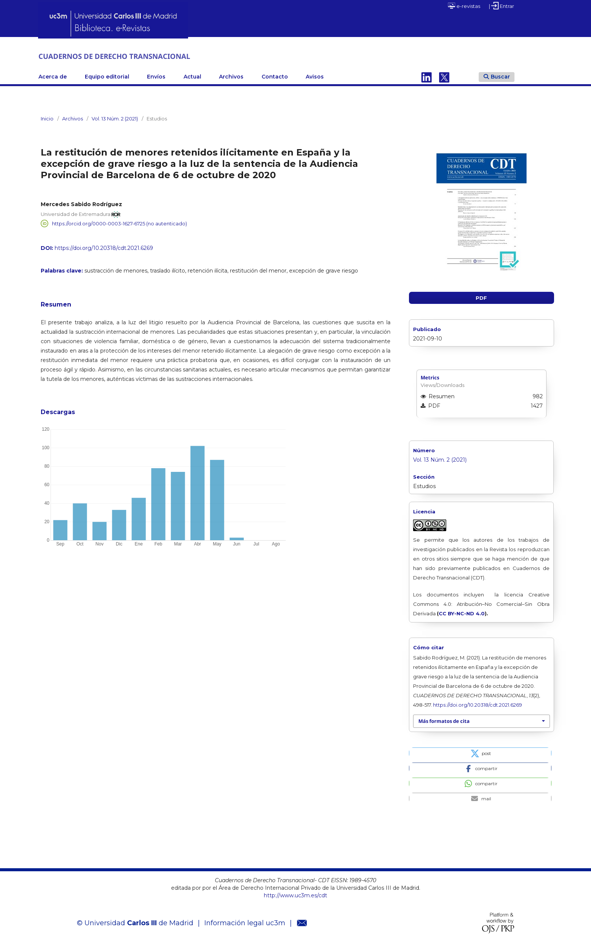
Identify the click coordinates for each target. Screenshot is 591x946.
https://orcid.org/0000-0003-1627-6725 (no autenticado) (119, 223)
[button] (480, 752)
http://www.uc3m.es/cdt (295, 894)
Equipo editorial (107, 75)
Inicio (47, 118)
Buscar (497, 75)
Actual (192, 75)
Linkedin (426, 76)
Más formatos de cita (444, 720)
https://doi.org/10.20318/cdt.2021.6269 (104, 247)
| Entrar (501, 5)
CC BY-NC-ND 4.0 (462, 613)
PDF (481, 297)
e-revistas (464, 5)
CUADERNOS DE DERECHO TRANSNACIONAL (136, 55)
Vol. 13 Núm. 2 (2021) (115, 118)
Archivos (231, 75)
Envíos (156, 75)
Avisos (315, 75)
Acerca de (52, 75)
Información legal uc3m (244, 922)
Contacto (275, 75)
